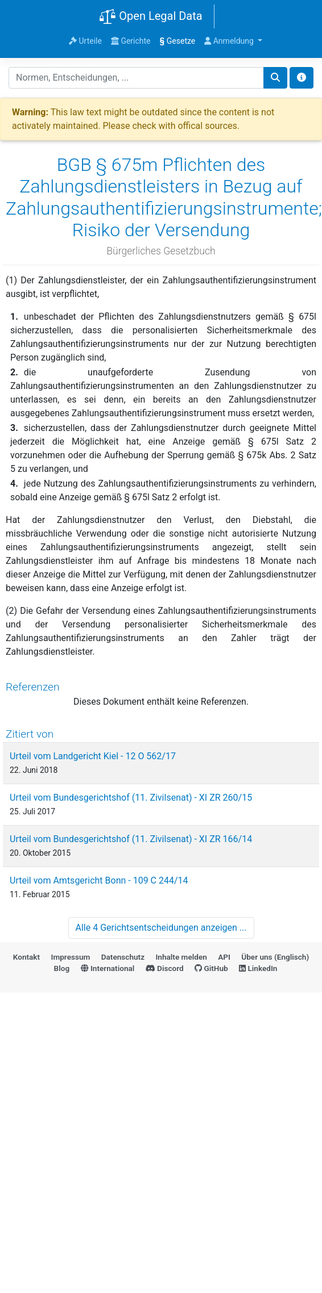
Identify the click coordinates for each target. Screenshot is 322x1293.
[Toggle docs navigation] (301, 78)
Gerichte (131, 40)
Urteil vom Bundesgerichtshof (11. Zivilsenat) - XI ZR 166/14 (131, 839)
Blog (62, 968)
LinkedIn (258, 968)
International (108, 968)
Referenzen (33, 686)
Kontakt (26, 956)
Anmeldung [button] (229, 40)
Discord (165, 968)
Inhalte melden (181, 956)
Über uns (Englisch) (275, 956)
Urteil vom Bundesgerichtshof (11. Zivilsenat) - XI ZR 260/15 (131, 797)
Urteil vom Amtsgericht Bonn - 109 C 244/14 (99, 880)
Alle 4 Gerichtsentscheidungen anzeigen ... (161, 927)
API (224, 956)
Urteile (85, 40)
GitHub (211, 968)
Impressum (70, 956)
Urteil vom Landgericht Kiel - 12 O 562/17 (93, 756)
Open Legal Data (150, 17)
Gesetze (178, 40)
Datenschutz (123, 956)
